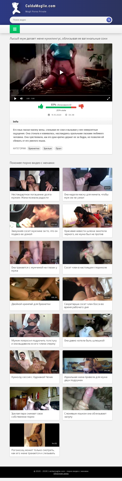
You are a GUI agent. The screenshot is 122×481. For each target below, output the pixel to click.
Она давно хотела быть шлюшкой (84, 340)
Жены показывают (34, 8)
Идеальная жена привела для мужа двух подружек (85, 378)
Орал (58, 148)
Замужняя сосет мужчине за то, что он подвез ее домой (34, 232)
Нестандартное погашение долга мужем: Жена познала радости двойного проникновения (31, 196)
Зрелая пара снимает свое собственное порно (27, 415)
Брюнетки (34, 148)
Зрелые (47, 148)
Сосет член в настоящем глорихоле (85, 267)
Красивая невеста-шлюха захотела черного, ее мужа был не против (85, 232)
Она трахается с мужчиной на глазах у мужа (34, 269)
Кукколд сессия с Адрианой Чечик (32, 376)
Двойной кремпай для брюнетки (30, 303)
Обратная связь (61, 473)
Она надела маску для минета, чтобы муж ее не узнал (86, 196)
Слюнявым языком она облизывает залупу (85, 415)
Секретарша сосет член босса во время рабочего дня (84, 305)
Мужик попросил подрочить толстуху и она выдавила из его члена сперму (34, 342)
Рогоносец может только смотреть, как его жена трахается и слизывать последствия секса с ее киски (33, 451)
